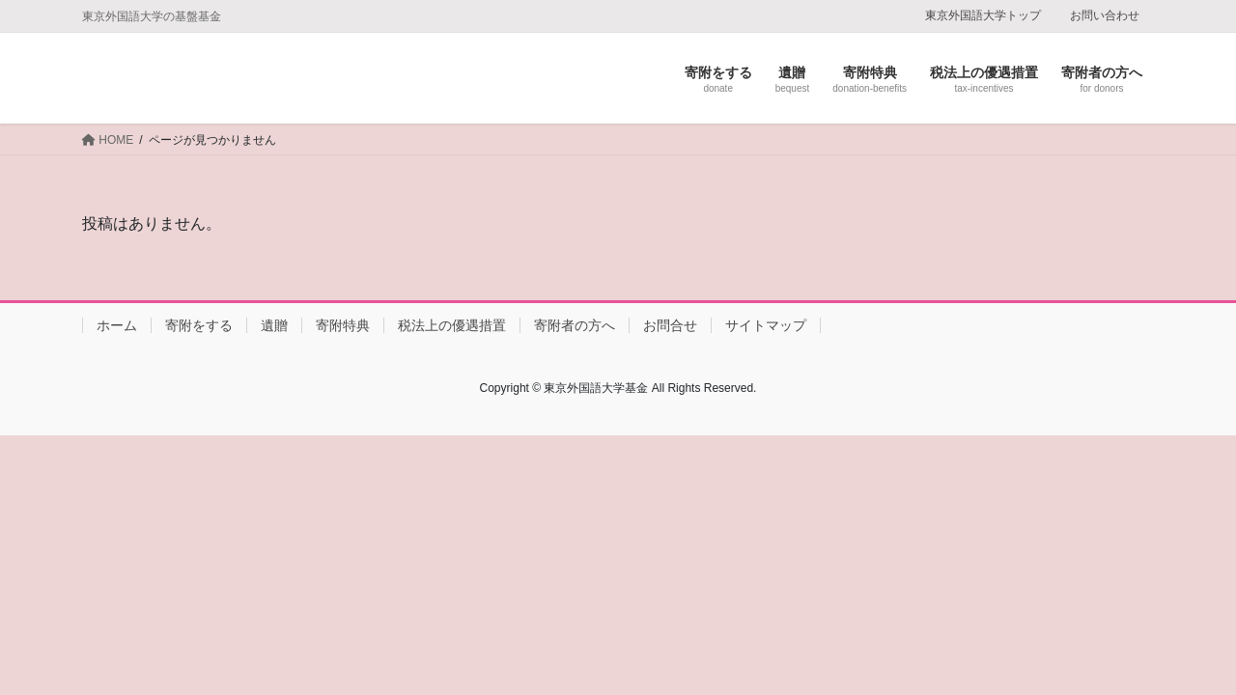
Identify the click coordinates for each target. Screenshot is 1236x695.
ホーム (117, 325)
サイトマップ (765, 325)
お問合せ (670, 325)
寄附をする (199, 325)
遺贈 (274, 325)
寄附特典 (343, 325)
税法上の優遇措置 (452, 325)
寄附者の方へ (574, 325)
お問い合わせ (1104, 15)
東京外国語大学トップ (983, 15)
